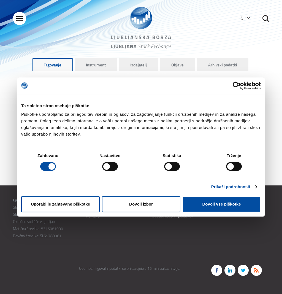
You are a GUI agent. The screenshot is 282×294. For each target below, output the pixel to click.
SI (245, 18)
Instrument (96, 65)
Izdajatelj (138, 65)
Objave (177, 65)
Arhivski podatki (222, 65)
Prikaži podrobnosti (230, 186)
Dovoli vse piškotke (221, 204)
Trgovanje (52, 65)
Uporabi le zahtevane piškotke (60, 204)
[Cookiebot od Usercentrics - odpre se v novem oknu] (237, 86)
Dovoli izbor (141, 204)
